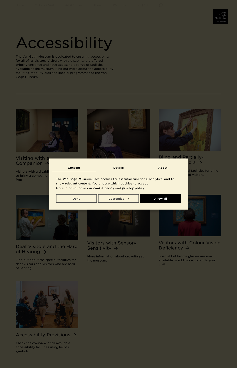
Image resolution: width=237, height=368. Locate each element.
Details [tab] (118, 167)
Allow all (160, 198)
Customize (119, 198)
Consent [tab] (74, 167)
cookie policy (103, 188)
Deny (76, 198)
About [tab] (163, 167)
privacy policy (133, 188)
